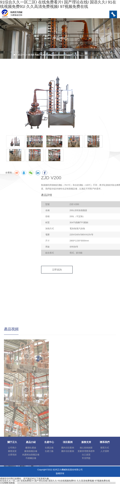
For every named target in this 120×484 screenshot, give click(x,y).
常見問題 (86, 458)
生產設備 (49, 448)
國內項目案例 (67, 448)
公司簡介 (12, 448)
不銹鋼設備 (30, 458)
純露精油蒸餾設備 (30, 455)
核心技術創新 (86, 448)
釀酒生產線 (30, 448)
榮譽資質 (12, 451)
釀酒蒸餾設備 (30, 451)
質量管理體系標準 (86, 451)
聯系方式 (104, 448)
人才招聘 (104, 451)
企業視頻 (12, 455)
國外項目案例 (67, 451)
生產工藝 (49, 451)
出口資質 (86, 455)
